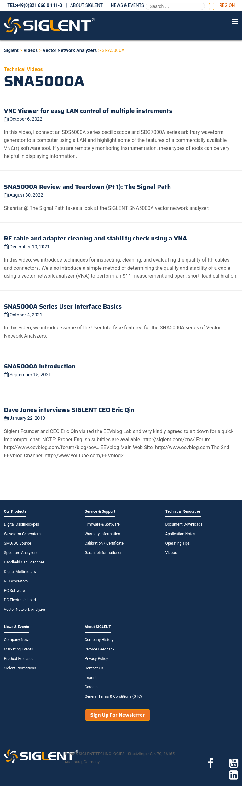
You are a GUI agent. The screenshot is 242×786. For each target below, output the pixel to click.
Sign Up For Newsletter (117, 715)
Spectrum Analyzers (21, 553)
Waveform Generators (22, 534)
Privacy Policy (96, 658)
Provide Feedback (100, 649)
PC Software (14, 590)
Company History (99, 640)
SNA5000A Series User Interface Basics (63, 306)
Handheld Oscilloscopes (24, 562)
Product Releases (18, 658)
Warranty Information (102, 534)
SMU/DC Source (17, 543)
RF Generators (16, 581)
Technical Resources (183, 511)
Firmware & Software (102, 524)
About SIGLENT (86, 5)
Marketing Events (18, 649)
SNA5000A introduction (40, 366)
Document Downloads (184, 524)
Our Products (15, 511)
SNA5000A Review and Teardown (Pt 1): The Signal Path (87, 187)
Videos (171, 553)
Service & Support (100, 511)
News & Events (127, 5)
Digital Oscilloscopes (21, 524)
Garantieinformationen (104, 553)
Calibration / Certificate (104, 543)
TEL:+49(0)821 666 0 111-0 (34, 5)
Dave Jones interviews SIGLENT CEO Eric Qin (69, 410)
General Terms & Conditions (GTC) (113, 696)
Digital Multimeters (20, 571)
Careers (91, 687)
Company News (17, 640)
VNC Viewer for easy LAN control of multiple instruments (88, 111)
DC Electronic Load (20, 600)
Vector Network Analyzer (24, 609)
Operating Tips (177, 543)
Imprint (91, 677)
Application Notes (180, 534)
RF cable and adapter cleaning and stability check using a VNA (95, 238)
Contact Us (94, 668)
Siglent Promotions (20, 668)
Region (227, 5)
